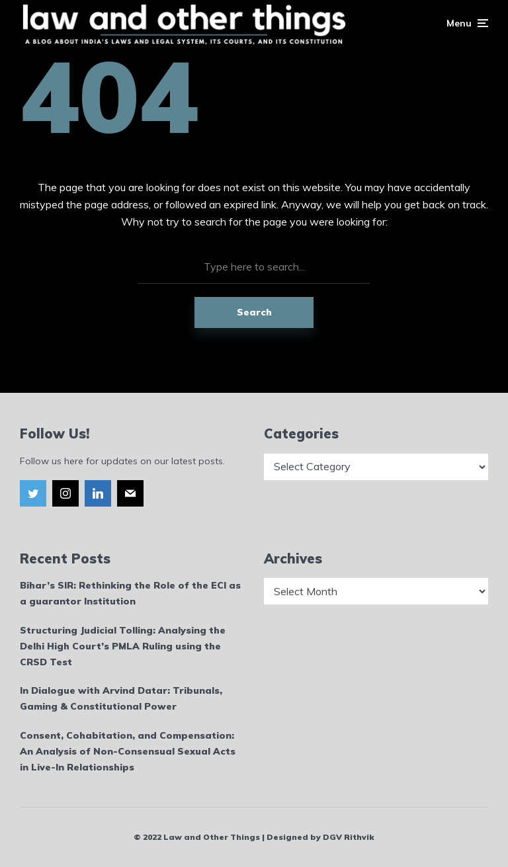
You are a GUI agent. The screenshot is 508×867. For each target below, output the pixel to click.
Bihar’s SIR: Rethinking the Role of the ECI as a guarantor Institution (130, 593)
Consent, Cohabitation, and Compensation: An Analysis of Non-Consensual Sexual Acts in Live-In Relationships (127, 751)
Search (254, 312)
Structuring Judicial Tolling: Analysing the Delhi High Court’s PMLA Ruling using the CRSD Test (123, 646)
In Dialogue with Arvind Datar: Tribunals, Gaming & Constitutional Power (121, 698)
